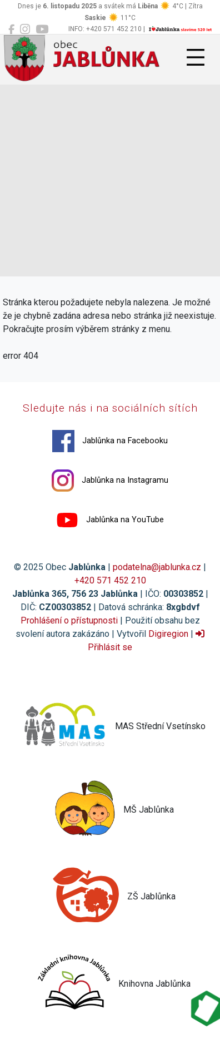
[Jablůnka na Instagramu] (25, 29)
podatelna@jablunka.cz (157, 567)
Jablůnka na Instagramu (110, 480)
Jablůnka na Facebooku (110, 441)
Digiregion (168, 634)
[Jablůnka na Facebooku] (11, 29)
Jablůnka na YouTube (110, 520)
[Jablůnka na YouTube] (42, 29)
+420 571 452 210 (110, 580)
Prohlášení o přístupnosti (69, 620)
